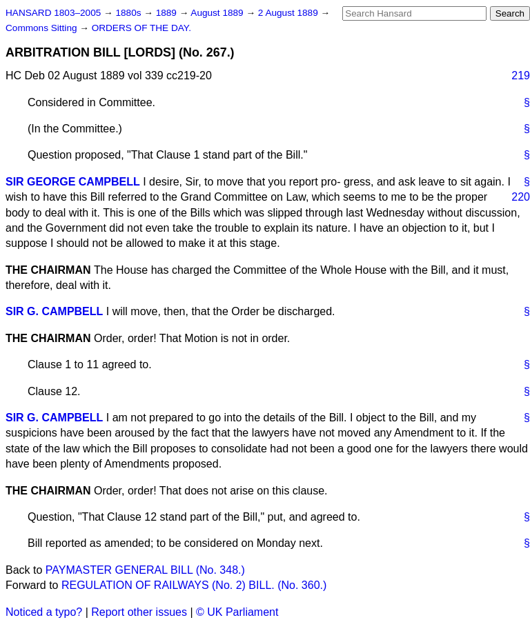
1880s (129, 13)
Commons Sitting (42, 28)
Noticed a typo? (44, 612)
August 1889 (218, 13)
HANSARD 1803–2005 (53, 13)
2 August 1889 (289, 13)
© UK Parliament (237, 612)
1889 (167, 13)
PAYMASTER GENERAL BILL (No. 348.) (145, 570)
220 (520, 197)
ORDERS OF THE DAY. (141, 28)
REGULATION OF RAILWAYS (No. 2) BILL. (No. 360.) (193, 585)
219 (520, 75)
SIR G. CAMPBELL (54, 311)
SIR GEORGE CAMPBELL (73, 182)
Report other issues (139, 612)
